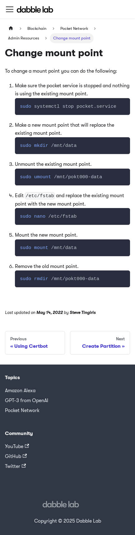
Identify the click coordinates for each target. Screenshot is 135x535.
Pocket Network (22, 410)
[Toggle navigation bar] (9, 9)
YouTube (17, 446)
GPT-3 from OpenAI (26, 400)
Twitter (15, 466)
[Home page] (11, 28)
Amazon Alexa (20, 390)
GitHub (16, 456)
